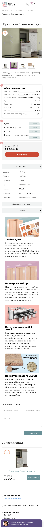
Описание (21, 166)
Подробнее (33, 478)
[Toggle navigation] (39, 4)
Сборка (21, 210)
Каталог (5, 10)
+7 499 (12, 496)
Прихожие (29, 10)
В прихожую (16, 10)
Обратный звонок (12, 498)
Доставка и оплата (21, 204)
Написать (33, 433)
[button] (5, 43)
